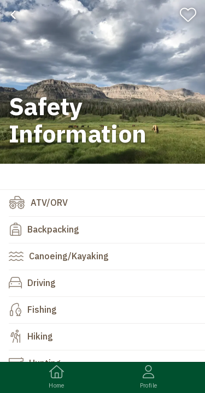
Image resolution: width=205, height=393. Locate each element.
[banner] (102, 82)
